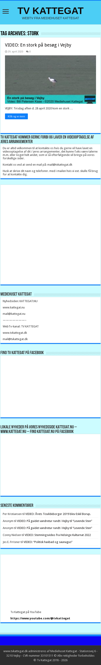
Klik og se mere (16, 116)
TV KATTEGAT (50, 10)
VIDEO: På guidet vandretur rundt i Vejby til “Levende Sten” (54, 521)
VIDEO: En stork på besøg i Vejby (38, 45)
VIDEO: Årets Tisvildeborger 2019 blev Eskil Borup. (58, 514)
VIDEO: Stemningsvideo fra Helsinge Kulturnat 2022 (58, 535)
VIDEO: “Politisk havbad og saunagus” (48, 542)
